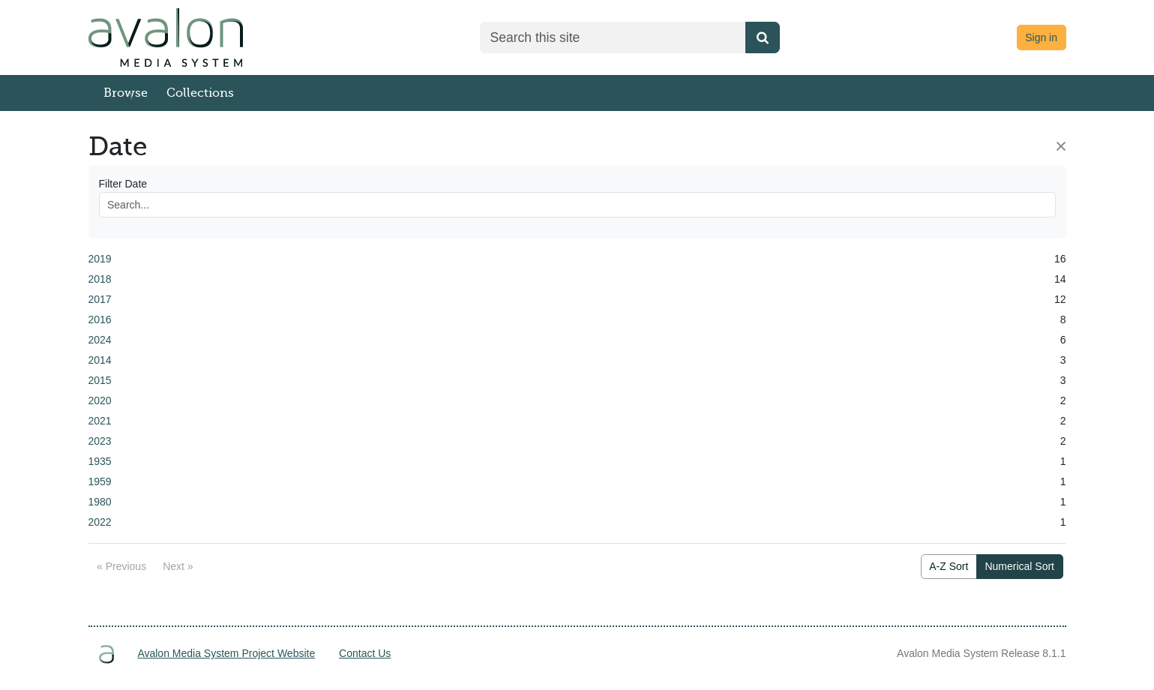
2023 (100, 441)
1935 (100, 461)
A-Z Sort (948, 566)
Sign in (1041, 38)
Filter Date (123, 184)
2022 (100, 522)
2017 (100, 299)
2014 (100, 360)
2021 (100, 421)
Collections (200, 93)
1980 (100, 502)
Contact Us (365, 653)
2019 (100, 259)
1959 (100, 482)
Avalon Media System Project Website (226, 653)
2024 (100, 340)
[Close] (1061, 146)
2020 (100, 400)
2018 (100, 279)
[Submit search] (762, 37)
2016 (100, 320)
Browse (125, 93)
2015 (100, 380)
